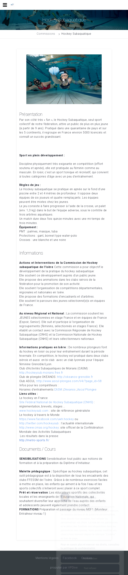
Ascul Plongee (87, 389)
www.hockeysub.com (34, 410)
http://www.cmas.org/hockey (39, 427)
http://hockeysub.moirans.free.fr (41, 372)
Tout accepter (90, 562)
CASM (58, 389)
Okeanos (70, 389)
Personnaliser (90, 542)
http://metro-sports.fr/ (34, 440)
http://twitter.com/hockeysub (39, 423)
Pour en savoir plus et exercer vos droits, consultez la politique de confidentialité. (90, 530)
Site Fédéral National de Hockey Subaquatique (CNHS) (56, 402)
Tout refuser (90, 552)
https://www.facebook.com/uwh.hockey (46, 419)
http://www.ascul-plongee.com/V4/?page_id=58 (69, 381)
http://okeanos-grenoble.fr (75, 377)
